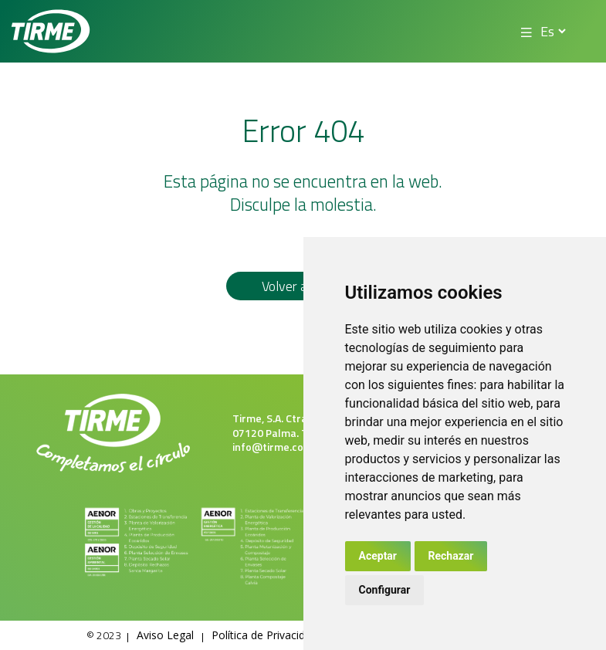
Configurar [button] (385, 590)
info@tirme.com (272, 446)
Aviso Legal (165, 635)
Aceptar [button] (378, 556)
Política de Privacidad (264, 635)
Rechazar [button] (451, 556)
